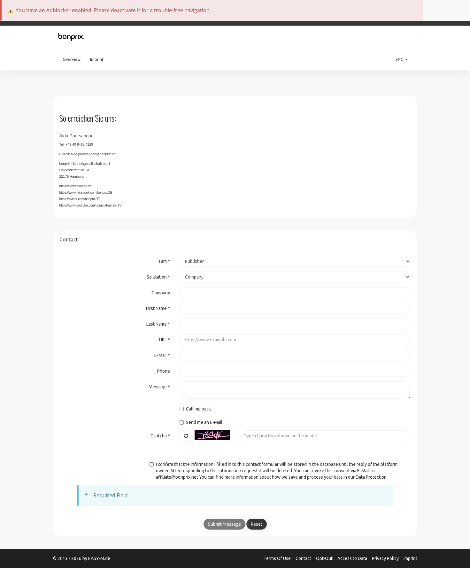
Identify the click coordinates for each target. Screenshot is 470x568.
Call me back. (196, 408)
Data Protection (371, 477)
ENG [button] (402, 59)
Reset (256, 524)
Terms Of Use (278, 558)
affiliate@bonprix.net (177, 477)
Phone (163, 371)
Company (160, 292)
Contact (304, 558)
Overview (72, 59)
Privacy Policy (386, 558)
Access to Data (352, 558)
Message (159, 386)
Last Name (158, 324)
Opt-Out (325, 558)
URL (164, 339)
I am (164, 261)
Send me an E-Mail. (201, 422)
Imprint (97, 59)
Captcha (160, 435)
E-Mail (162, 355)
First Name (158, 308)
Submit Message (224, 524)
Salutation (158, 277)
